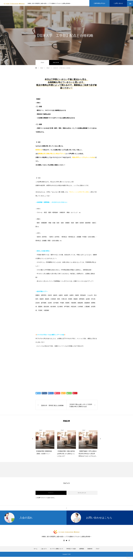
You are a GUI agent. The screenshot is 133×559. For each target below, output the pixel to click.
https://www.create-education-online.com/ (50, 353)
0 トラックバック (82, 493)
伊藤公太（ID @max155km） (49, 366)
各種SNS (89, 549)
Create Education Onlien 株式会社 (51, 373)
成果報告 (81, 549)
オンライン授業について (56, 549)
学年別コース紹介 (71, 549)
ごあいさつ (44, 549)
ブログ (42, 63)
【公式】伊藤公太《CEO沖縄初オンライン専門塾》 (58, 360)
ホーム (35, 549)
